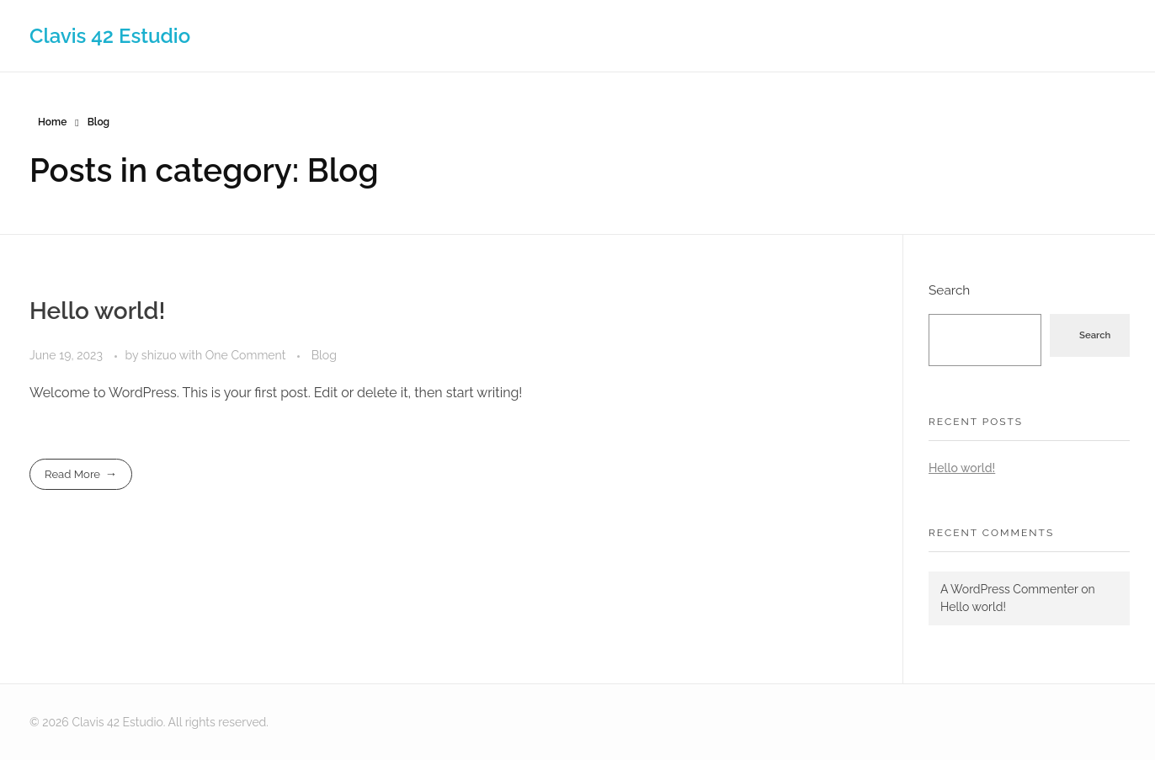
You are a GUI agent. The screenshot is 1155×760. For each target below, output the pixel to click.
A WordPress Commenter (1009, 589)
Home (52, 122)
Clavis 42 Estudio (109, 35)
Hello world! (97, 311)
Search (949, 290)
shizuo (160, 355)
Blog (324, 355)
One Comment (245, 355)
